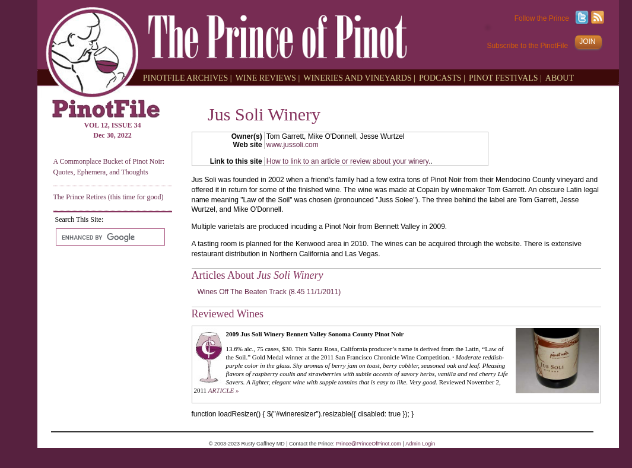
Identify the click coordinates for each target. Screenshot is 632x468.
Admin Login (420, 444)
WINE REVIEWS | (268, 77)
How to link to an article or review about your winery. (348, 161)
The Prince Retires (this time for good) (108, 197)
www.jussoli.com (292, 145)
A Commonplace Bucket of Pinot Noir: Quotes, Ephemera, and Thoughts (109, 166)
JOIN (587, 41)
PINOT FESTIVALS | (505, 77)
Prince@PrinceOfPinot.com (368, 444)
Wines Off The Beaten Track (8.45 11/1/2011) (269, 292)
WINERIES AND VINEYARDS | (359, 77)
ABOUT (559, 77)
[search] (109, 237)
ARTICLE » (223, 390)
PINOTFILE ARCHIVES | (187, 77)
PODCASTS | (442, 77)
